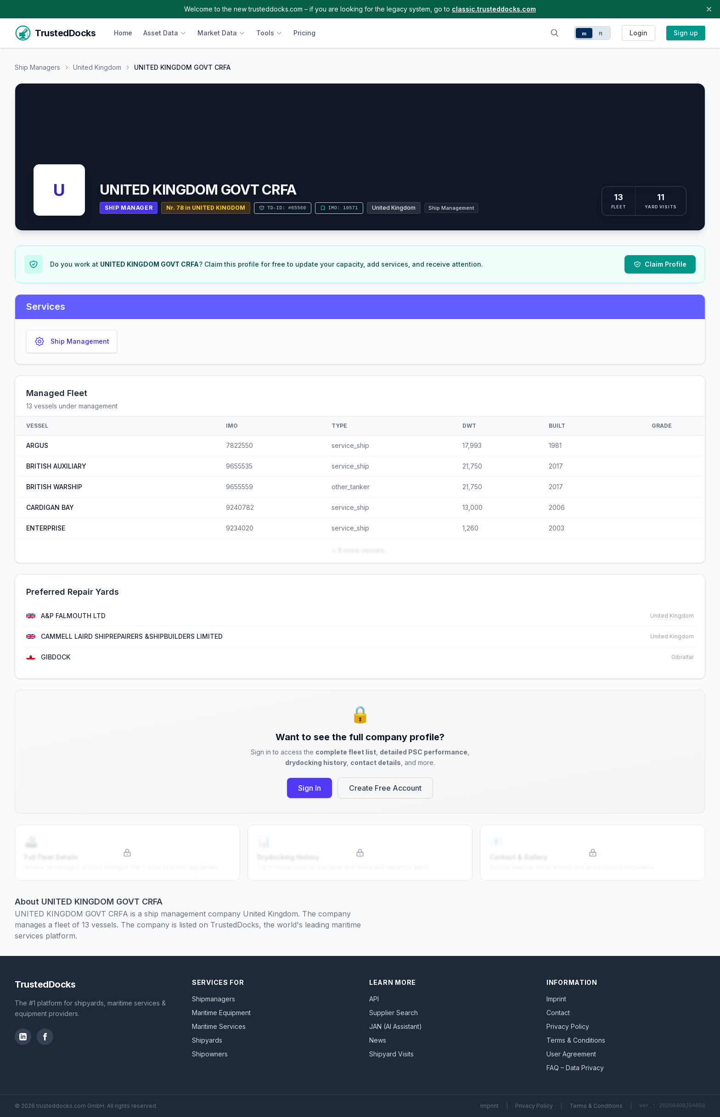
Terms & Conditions (575, 1040)
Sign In (309, 788)
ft (601, 33)
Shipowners (210, 1054)
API (374, 999)
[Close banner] (708, 9)
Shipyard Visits (391, 1054)
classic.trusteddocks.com (494, 9)
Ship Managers (37, 67)
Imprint (556, 999)
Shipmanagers (213, 999)
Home (123, 33)
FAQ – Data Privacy (575, 1068)
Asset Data (164, 33)
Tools (269, 33)
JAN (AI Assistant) (395, 1026)
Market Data (221, 33)
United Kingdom (97, 67)
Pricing (304, 33)
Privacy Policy (567, 1026)
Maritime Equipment (221, 1012)
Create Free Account (385, 788)
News (377, 1040)
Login (638, 33)
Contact (558, 1012)
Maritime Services (219, 1026)
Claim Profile (660, 264)
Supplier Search (393, 1012)
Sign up (686, 33)
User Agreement (571, 1054)
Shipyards (207, 1040)
